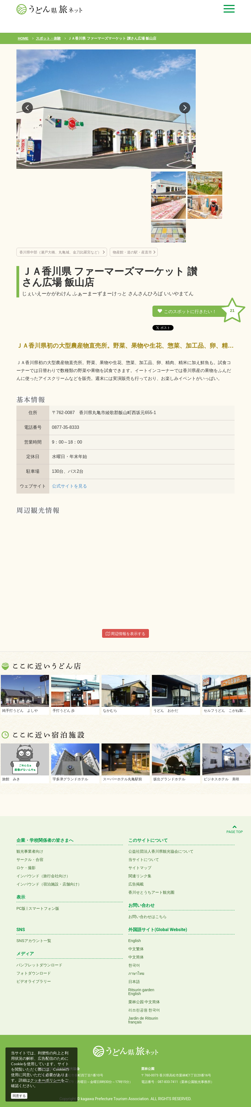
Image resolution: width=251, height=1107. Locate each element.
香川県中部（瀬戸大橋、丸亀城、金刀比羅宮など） (60, 252)
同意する (19, 1096)
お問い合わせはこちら (147, 916)
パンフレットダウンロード (39, 965)
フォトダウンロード (33, 973)
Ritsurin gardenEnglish (141, 992)
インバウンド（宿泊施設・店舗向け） (49, 884)
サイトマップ (139, 868)
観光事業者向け (29, 851)
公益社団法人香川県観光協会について (161, 851)
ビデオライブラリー (33, 981)
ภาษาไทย (136, 973)
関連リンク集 (139, 876)
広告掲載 (136, 884)
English (134, 940)
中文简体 (136, 957)
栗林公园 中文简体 (144, 1002)
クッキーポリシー (45, 1080)
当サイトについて (143, 859)
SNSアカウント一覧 (33, 940)
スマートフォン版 (43, 908)
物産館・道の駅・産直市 (132, 252)
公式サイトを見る (69, 486)
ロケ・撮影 (26, 868)
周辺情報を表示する (126, 633)
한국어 (134, 965)
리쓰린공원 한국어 (144, 1010)
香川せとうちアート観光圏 (151, 892)
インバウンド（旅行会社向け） (43, 876)
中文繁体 (136, 949)
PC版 (20, 908)
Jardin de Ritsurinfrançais (143, 1020)
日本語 (134, 981)
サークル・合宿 (29, 859)
